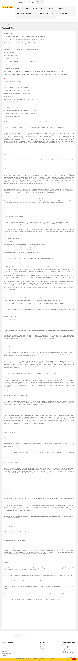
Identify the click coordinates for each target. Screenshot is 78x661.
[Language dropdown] (22, 2)
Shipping (4, 645)
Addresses (43, 651)
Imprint (4, 647)
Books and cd (61, 13)
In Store (50, 13)
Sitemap (4, 655)
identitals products (24, 13)
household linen (30, 9)
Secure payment (6, 653)
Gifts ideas (40, 13)
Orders (42, 647)
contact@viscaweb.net (68, 657)
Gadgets (51, 9)
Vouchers (42, 653)
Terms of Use (5, 649)
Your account (45, 642)
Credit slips (43, 649)
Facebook (16, 635)
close (74, 659)
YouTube (19, 635)
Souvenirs (62, 9)
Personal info (43, 645)
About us (4, 651)
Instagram (23, 635)
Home (19, 9)
